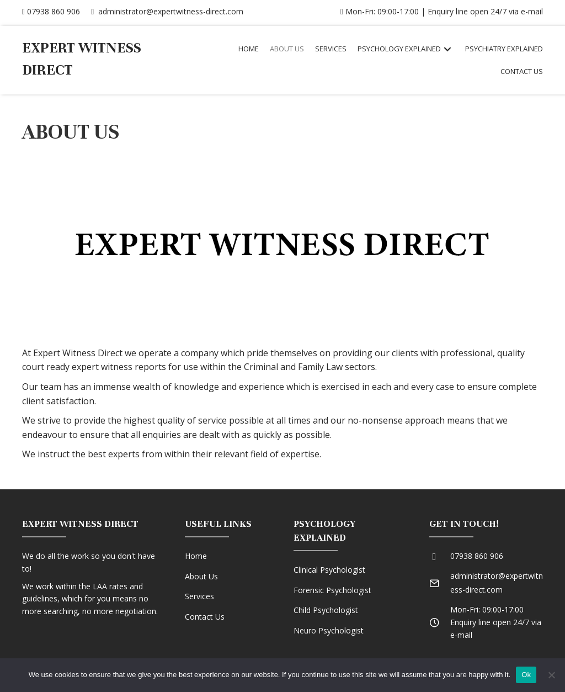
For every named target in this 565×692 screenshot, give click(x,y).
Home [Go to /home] (196, 556)
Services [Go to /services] (199, 596)
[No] (551, 674)
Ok (526, 674)
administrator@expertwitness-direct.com (167, 11)
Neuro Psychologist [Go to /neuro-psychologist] (329, 630)
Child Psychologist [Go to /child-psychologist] (326, 610)
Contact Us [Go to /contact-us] (205, 616)
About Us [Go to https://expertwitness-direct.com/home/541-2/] (201, 576)
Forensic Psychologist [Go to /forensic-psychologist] (332, 590)
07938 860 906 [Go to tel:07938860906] (476, 556)
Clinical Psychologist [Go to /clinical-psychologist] (329, 569)
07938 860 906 (51, 11)
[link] (248, 49)
